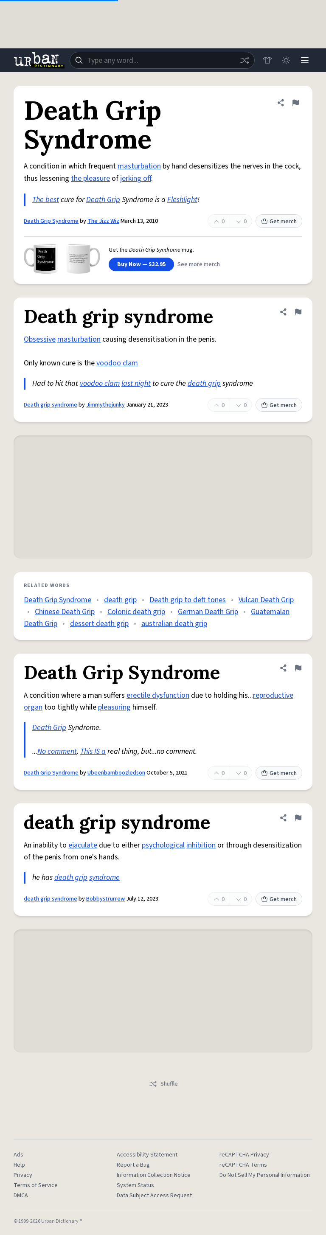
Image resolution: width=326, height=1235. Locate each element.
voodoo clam (117, 363)
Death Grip (103, 199)
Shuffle (163, 1084)
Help (19, 1165)
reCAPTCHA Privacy (244, 1155)
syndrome (104, 877)
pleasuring (114, 707)
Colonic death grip (136, 611)
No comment (57, 751)
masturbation (139, 166)
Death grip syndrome (50, 405)
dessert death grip (99, 623)
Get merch (279, 221)
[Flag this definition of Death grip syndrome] (298, 312)
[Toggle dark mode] (286, 60)
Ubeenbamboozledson (116, 773)
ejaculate (82, 845)
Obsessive (40, 339)
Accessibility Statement (147, 1155)
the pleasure (90, 178)
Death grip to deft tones (187, 600)
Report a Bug (133, 1165)
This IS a (93, 751)
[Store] (267, 60)
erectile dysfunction (157, 695)
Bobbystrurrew (105, 899)
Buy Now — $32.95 (141, 264)
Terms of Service (36, 1185)
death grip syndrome (50, 899)
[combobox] (162, 60)
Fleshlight (182, 199)
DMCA (21, 1195)
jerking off (135, 178)
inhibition (201, 845)
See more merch (198, 264)
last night (136, 383)
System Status (135, 1185)
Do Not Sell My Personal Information (264, 1175)
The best (45, 199)
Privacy (23, 1175)
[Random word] (244, 60)
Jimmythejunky (105, 405)
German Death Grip (208, 611)
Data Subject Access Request (154, 1195)
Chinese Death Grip (65, 611)
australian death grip (174, 623)
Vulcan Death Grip (266, 600)
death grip (204, 383)
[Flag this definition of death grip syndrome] (298, 818)
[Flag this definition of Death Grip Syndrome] (295, 102)
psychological (163, 845)
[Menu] (304, 60)
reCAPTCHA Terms (243, 1165)
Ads (18, 1155)
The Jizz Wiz (103, 221)
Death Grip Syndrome (51, 221)
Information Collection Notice (154, 1175)
